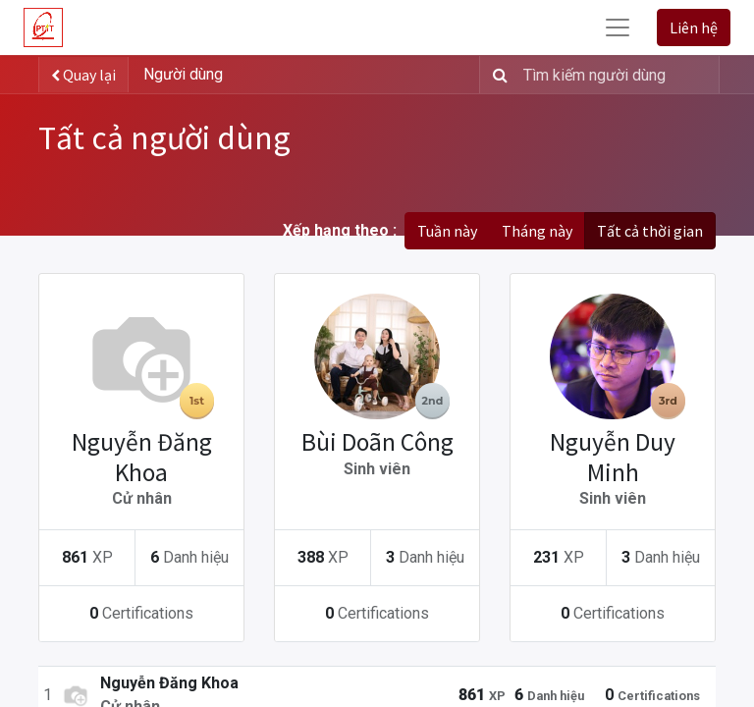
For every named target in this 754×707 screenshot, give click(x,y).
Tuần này (447, 231)
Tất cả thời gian (650, 231)
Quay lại (83, 74)
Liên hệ (694, 27)
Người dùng (183, 74)
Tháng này (537, 231)
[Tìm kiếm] (496, 74)
